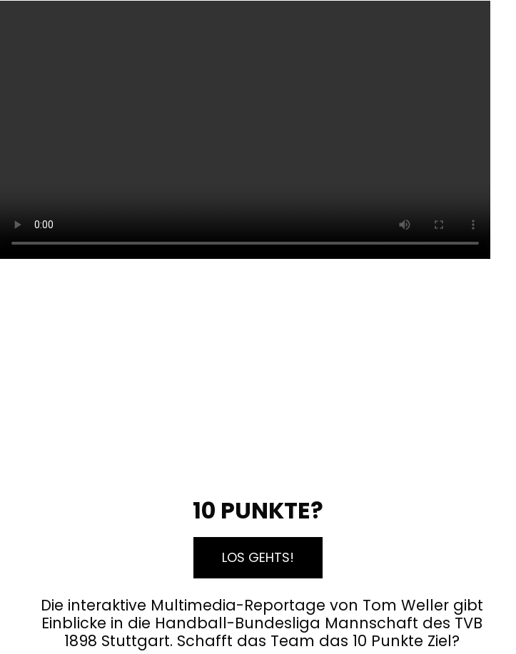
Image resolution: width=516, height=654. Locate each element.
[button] (258, 557)
